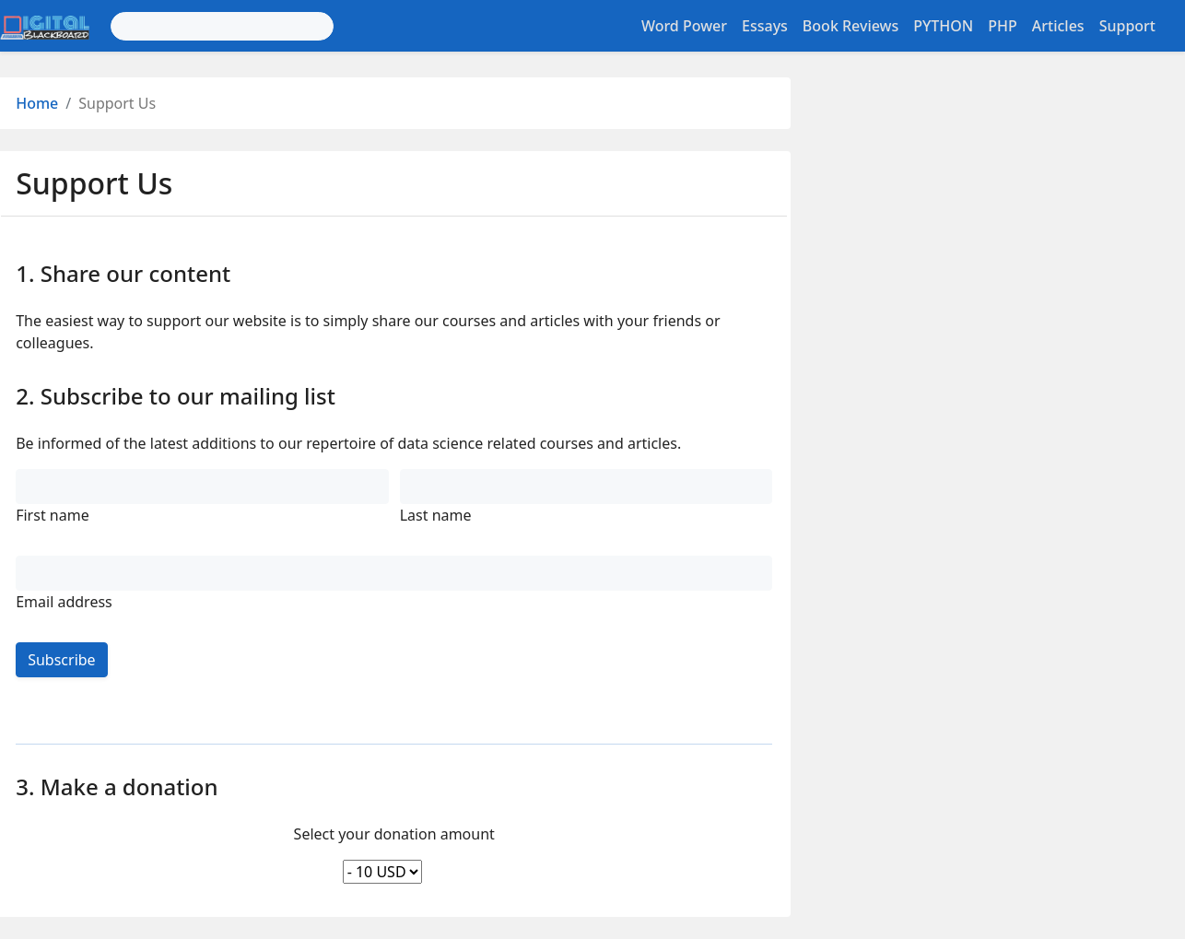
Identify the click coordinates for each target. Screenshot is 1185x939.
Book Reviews (850, 26)
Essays (765, 26)
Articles (1058, 26)
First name (52, 515)
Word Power (684, 26)
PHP (1002, 26)
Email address (64, 602)
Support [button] (1127, 26)
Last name (436, 515)
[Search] (222, 26)
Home (37, 103)
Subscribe (61, 660)
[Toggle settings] (1174, 25)
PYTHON (943, 26)
